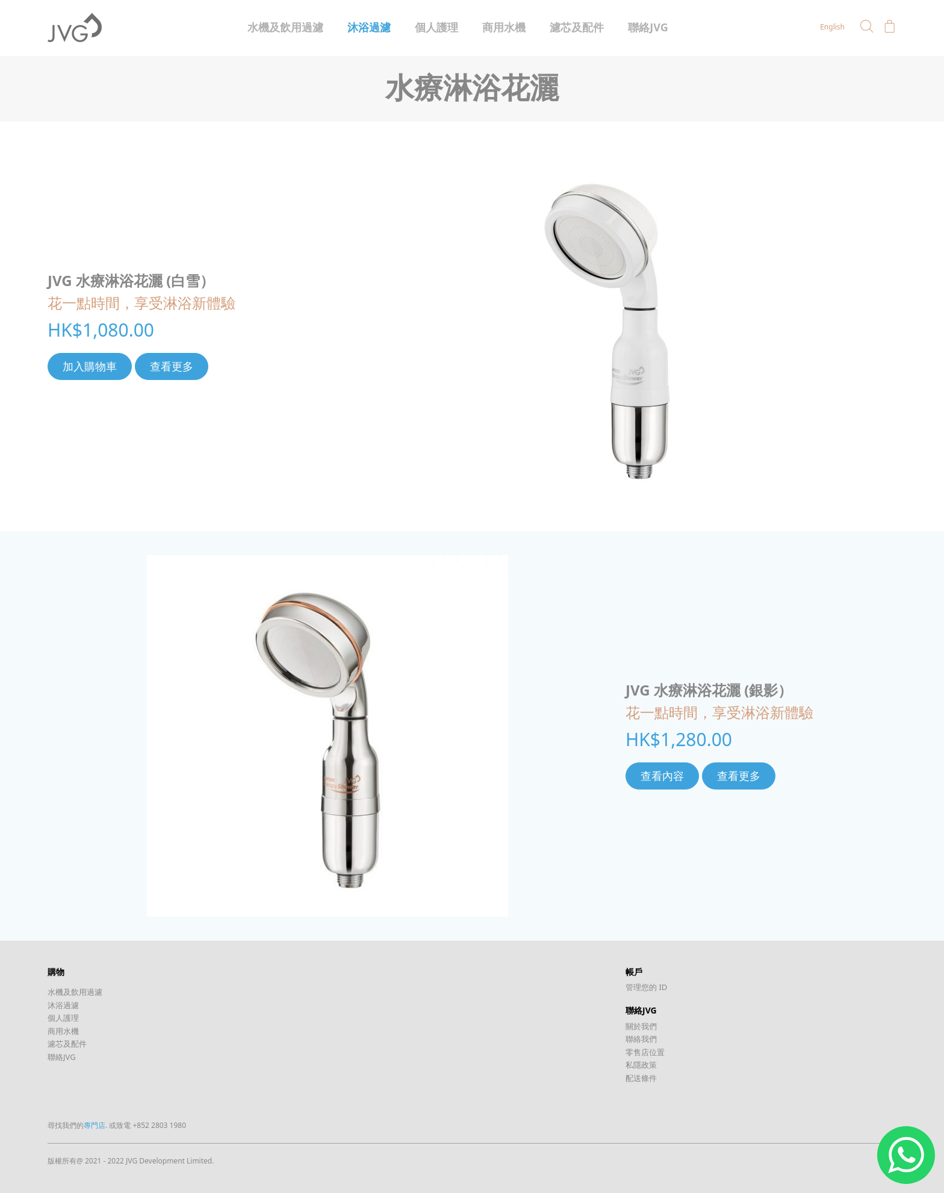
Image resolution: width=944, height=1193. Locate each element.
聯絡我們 (641, 1038)
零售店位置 (645, 1052)
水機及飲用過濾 (285, 27)
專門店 (94, 1125)
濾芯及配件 (577, 27)
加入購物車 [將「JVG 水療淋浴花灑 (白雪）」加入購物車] (90, 366)
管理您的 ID (646, 987)
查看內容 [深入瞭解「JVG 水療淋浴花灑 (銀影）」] (662, 775)
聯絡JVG (648, 27)
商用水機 (504, 27)
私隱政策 (641, 1064)
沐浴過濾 (369, 27)
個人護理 (436, 27)
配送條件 (641, 1078)
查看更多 (171, 366)
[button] (867, 26)
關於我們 (641, 1026)
